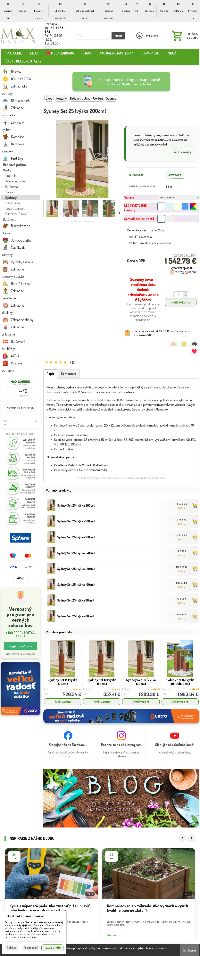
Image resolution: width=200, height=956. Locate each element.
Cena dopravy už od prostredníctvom (162, 333)
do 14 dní (181, 508)
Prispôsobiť (30, 948)
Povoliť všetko (52, 948)
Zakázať (12, 948)
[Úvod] (18, 35)
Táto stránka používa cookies (25, 916)
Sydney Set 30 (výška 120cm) (141, 682)
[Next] (192, 826)
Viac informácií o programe (20, 653)
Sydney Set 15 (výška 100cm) (62, 682)
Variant (129, 198)
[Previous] (182, 826)
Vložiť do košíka (181, 302)
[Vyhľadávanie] (94, 35)
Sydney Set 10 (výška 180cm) (102, 682)
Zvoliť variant (62, 702)
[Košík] (184, 35)
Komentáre (69, 374)
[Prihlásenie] (147, 35)
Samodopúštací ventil (139, 219)
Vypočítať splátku (181, 268)
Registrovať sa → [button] (20, 646)
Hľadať (118, 35)
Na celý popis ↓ (182, 152)
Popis (50, 374)
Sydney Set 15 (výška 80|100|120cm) (180, 682)
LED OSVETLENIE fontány (135, 208)
